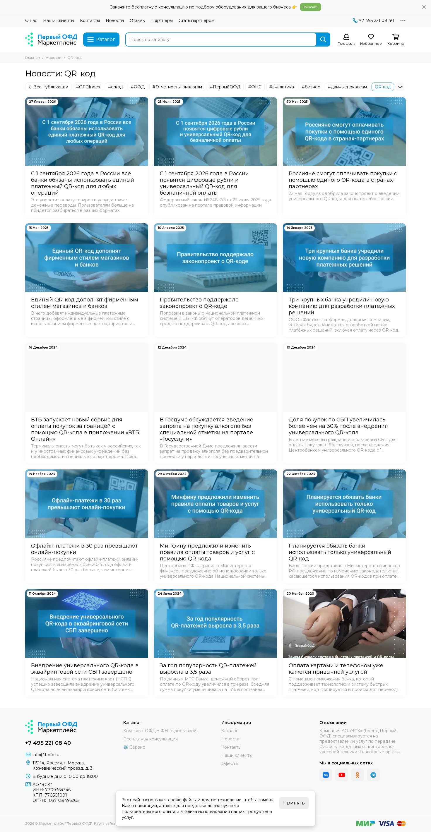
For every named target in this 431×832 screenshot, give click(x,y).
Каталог (229, 730)
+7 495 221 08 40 (373, 20)
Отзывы (138, 20)
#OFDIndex (88, 87)
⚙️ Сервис (134, 747)
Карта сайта (104, 823)
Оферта (229, 763)
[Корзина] (395, 40)
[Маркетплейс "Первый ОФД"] (51, 39)
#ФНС (254, 87)
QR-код (383, 87)
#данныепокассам (347, 87)
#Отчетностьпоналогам (177, 87)
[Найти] (323, 39)
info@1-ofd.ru (46, 754)
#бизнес (311, 87)
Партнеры (162, 20)
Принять (294, 803)
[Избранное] (371, 40)
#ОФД (138, 87)
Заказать (310, 7)
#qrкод (115, 87)
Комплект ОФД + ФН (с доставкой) (160, 730)
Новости (115, 20)
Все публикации (48, 87)
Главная (32, 57)
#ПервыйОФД (225, 87)
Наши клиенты (58, 20)
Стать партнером (196, 20)
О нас (31, 20)
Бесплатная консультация (150, 739)
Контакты (90, 20)
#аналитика (281, 87)
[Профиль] (346, 40)
